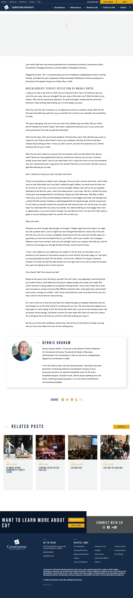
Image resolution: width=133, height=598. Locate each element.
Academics (60, 7)
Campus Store (120, 550)
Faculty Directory (80, 550)
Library (76, 558)
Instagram (104, 527)
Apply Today (76, 525)
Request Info (76, 519)
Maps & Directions (81, 554)
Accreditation (79, 546)
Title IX (97, 562)
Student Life (92, 7)
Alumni (31, 2)
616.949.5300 (93, 2)
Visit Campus (108, 2)
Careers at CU (100, 546)
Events (4, 2)
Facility (97, 550)
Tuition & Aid (109, 7)
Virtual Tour (99, 554)
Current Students (80, 562)
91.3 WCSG (119, 554)
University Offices (101, 558)
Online (123, 7)
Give (38, 2)
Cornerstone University (17, 544)
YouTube (114, 527)
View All (121, 426)
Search (129, 7)
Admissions (75, 7)
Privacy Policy (120, 546)
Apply (125, 2)
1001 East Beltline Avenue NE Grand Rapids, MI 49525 (54, 547)
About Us (12, 2)
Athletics (22, 2)
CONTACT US (48, 556)
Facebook (108, 527)
